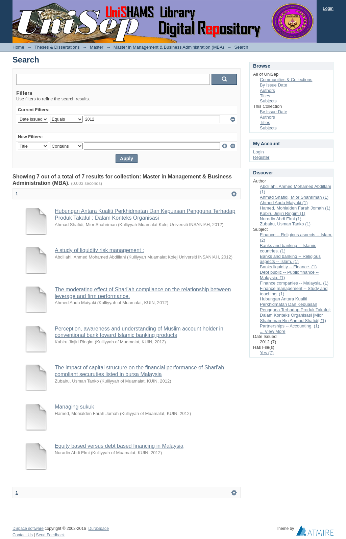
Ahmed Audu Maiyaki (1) (284, 202)
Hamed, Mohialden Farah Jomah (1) (295, 208)
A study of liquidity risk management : (99, 250)
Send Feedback (50, 535)
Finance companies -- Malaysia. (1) (294, 283)
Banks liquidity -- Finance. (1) (288, 266)
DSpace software (28, 528)
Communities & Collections (286, 79)
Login (328, 8)
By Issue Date (273, 85)
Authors (267, 90)
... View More (273, 331)
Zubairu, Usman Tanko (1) (285, 223)
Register (261, 157)
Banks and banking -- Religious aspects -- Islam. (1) (290, 259)
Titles (265, 95)
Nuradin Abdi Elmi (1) (280, 218)
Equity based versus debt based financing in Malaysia (119, 446)
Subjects (268, 100)
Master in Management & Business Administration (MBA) (169, 47)
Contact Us (23, 535)
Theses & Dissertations (57, 47)
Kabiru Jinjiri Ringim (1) (282, 213)
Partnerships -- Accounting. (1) (289, 325)
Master (96, 47)
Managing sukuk (74, 407)
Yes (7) (267, 352)
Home (18, 47)
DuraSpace (98, 528)
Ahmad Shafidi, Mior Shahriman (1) (294, 197)
